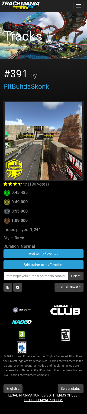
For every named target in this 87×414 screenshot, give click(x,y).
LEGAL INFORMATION (24, 395)
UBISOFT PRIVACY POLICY (43, 400)
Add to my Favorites (43, 253)
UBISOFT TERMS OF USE (60, 395)
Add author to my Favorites (43, 265)
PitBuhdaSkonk (26, 86)
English (12, 388)
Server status (71, 388)
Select (76, 276)
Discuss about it (69, 287)
